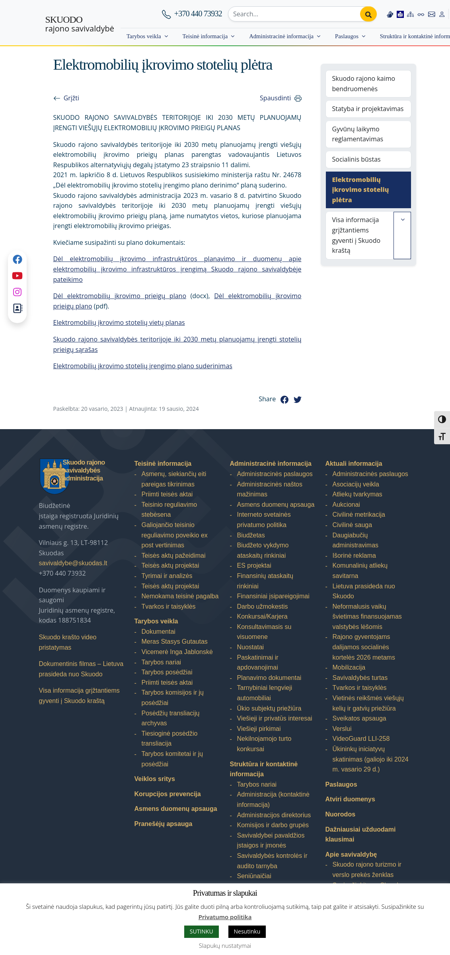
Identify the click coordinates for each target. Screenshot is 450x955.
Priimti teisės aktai (167, 494)
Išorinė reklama (354, 555)
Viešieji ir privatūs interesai (274, 718)
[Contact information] (431, 14)
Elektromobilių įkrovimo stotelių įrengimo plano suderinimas (142, 365)
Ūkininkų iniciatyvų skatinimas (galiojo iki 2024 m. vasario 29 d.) (371, 759)
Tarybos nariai (161, 662)
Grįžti (71, 98)
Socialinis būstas (356, 159)
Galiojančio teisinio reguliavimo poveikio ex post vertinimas (175, 535)
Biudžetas (251, 535)
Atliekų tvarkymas (357, 494)
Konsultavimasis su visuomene (264, 632)
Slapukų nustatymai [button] (225, 945)
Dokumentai (158, 631)
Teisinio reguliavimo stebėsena (169, 509)
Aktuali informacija (353, 463)
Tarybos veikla (144, 36)
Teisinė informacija (205, 36)
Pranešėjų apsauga (163, 823)
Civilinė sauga (352, 524)
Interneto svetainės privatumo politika (264, 519)
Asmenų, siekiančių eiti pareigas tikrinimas (174, 479)
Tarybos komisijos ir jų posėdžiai (173, 697)
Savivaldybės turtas (360, 677)
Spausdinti (275, 98)
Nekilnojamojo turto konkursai (264, 743)
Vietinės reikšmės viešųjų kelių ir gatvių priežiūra (368, 703)
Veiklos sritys (154, 778)
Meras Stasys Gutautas (175, 641)
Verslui (342, 728)
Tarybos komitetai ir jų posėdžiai (172, 759)
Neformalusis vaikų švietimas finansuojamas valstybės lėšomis (367, 616)
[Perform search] (368, 13)
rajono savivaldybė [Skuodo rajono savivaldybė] (79, 24)
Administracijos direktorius (274, 815)
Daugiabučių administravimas (356, 540)
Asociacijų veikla (356, 484)
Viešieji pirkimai (259, 728)
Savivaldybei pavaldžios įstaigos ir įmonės (271, 840)
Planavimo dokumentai (269, 677)
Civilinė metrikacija (359, 514)
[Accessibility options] (421, 14)
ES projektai (254, 565)
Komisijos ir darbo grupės (273, 825)
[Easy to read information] (400, 14)
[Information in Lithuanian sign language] (390, 14)
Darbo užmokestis (262, 606)
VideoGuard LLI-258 (361, 738)
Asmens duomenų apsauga (175, 808)
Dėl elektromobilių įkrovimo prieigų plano (120, 295)
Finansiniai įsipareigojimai (273, 596)
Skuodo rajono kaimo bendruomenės (363, 83)
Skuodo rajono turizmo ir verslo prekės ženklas (367, 869)
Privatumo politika (225, 917)
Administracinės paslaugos (275, 474)
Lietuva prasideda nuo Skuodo (364, 591)
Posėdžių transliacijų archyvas (171, 718)
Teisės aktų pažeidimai (174, 555)
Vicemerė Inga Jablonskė (177, 651)
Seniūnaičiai (254, 876)
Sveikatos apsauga (359, 718)
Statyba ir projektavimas (368, 108)
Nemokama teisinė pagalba (180, 596)
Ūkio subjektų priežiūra (269, 708)
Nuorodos (340, 814)
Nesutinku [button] (247, 931)
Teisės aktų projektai (170, 565)
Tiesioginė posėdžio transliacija (170, 738)
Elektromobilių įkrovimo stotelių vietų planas (119, 322)
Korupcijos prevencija (167, 794)
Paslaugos (346, 36)
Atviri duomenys (350, 799)
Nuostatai (250, 647)
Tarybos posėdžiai (167, 672)
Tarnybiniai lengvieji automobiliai (264, 692)
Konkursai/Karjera (262, 616)
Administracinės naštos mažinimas (270, 489)
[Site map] (410, 14)
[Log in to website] (442, 14)
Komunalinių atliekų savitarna (360, 570)
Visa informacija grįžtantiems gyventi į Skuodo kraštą (356, 235)
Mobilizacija (349, 667)
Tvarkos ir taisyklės (169, 606)
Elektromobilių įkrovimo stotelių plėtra (360, 189)
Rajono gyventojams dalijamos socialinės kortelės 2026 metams (364, 646)
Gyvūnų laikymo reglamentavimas (358, 134)
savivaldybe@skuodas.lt (73, 563)
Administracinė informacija (281, 36)
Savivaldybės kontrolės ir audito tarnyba (272, 860)
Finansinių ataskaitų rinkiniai (265, 581)
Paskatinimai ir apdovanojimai (258, 662)
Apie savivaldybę (351, 854)
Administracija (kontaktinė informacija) (273, 799)
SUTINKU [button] (201, 931)
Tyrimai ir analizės (167, 575)
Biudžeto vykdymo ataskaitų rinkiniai (263, 550)
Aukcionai (346, 504)
